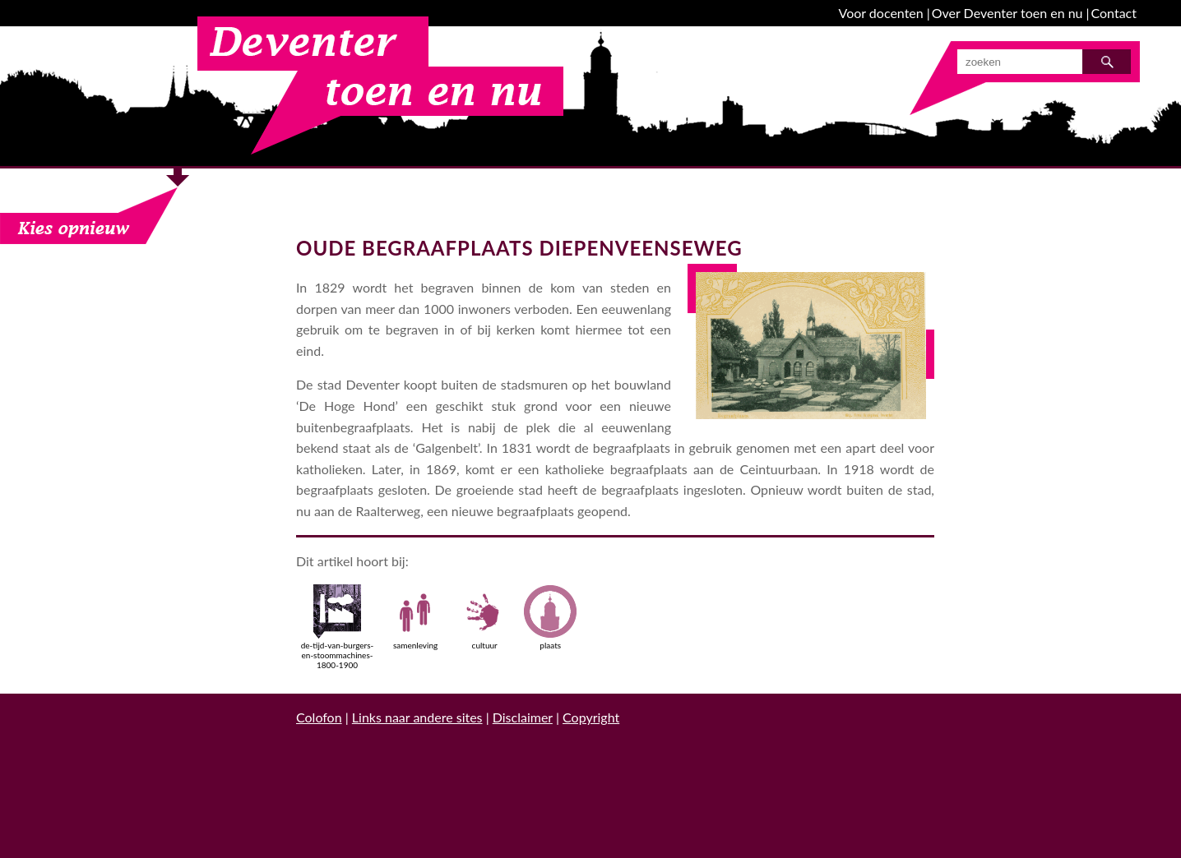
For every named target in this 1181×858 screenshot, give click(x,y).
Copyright (591, 717)
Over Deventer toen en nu (1007, 13)
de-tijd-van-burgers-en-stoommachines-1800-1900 (337, 627)
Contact (1114, 13)
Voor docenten (881, 13)
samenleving (415, 617)
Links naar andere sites (417, 717)
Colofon (319, 717)
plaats (550, 617)
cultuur (484, 617)
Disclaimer (523, 717)
